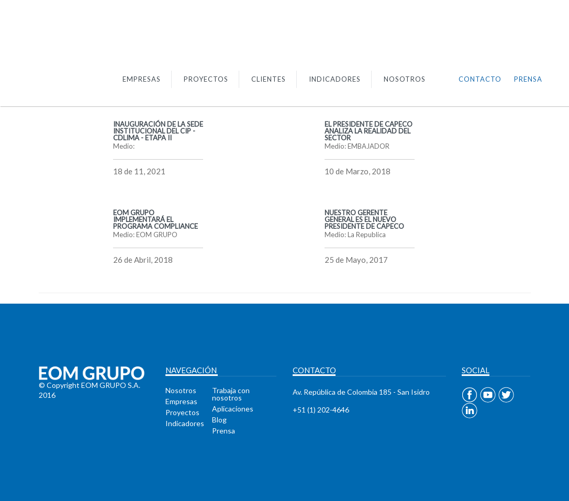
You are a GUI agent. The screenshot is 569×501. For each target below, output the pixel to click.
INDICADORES (335, 79)
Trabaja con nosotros (231, 394)
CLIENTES (268, 79)
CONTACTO (480, 79)
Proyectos (182, 412)
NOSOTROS (405, 79)
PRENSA (528, 79)
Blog (219, 419)
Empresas (181, 401)
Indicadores (184, 423)
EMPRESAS (141, 79)
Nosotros (180, 390)
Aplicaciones (232, 408)
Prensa (223, 430)
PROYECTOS (206, 79)
